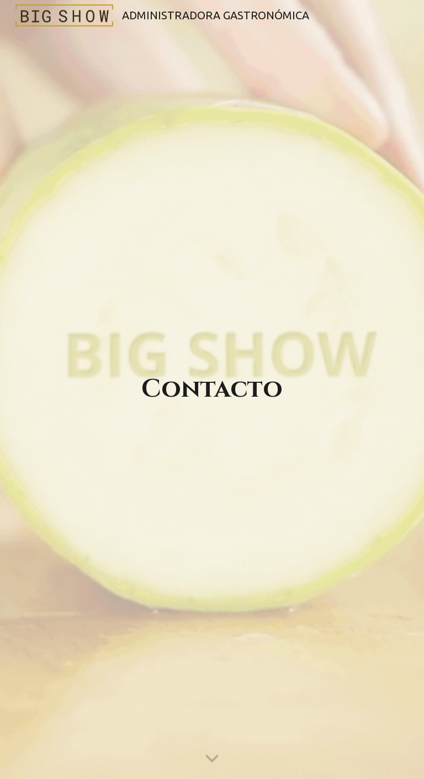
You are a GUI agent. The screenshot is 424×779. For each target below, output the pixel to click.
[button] (212, 759)
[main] (212, 390)
